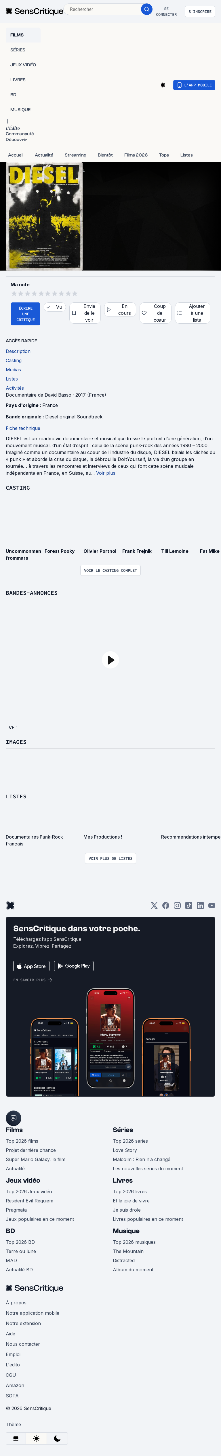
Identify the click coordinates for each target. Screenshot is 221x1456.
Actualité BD (19, 1269)
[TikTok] (188, 907)
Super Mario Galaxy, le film (35, 1159)
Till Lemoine (174, 551)
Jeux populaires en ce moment (40, 1219)
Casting (18, 487)
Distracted (124, 1260)
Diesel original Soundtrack (73, 417)
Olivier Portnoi (99, 551)
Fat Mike (210, 551)
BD (10, 1231)
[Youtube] (211, 907)
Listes (16, 796)
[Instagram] (177, 907)
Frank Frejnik (137, 551)
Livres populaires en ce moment (148, 1219)
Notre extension (23, 1323)
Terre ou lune (21, 1251)
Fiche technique (23, 428)
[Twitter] (154, 907)
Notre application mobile (32, 1313)
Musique (126, 1231)
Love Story (125, 1150)
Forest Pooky (60, 551)
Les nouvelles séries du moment (148, 1168)
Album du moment (133, 1269)
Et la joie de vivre (131, 1201)
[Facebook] (165, 907)
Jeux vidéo (23, 1180)
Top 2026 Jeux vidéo (29, 1191)
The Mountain (128, 1251)
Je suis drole (127, 1210)
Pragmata (16, 1210)
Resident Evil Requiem (29, 1201)
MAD (11, 1260)
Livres (123, 1180)
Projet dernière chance (31, 1150)
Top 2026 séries (130, 1141)
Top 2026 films (22, 1141)
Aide (10, 1334)
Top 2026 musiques (134, 1242)
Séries (123, 1130)
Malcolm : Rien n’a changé (141, 1159)
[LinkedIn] (200, 907)
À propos (16, 1303)
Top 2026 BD (20, 1242)
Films (14, 1130)
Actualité (15, 1168)
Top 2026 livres (130, 1191)
